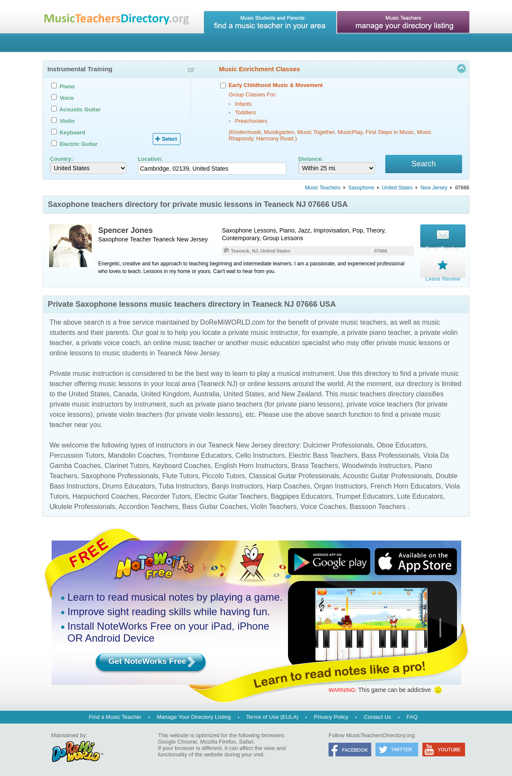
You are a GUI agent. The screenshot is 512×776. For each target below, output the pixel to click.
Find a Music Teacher (115, 716)
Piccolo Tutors (223, 475)
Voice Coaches (323, 506)
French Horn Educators (405, 485)
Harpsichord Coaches (105, 496)
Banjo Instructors (237, 485)
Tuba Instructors (183, 485)
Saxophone (361, 189)
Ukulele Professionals (82, 506)
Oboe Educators (401, 444)
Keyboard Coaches (182, 465)
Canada (125, 393)
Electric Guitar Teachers (231, 496)
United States (397, 189)
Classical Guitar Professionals (294, 475)
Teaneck (164, 240)
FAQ (412, 716)
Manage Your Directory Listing (193, 716)
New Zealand (301, 393)
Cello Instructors (260, 455)
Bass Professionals (390, 455)
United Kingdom (165, 393)
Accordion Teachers (148, 506)
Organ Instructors (340, 485)
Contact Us (377, 716)
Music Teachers (322, 189)
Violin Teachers (273, 506)
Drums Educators (128, 485)
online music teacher (184, 342)
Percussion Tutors (76, 455)
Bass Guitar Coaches (214, 506)
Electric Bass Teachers (323, 455)
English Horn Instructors (251, 465)
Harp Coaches (288, 485)
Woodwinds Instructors (376, 465)
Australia (206, 393)
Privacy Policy (331, 716)
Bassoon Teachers (378, 506)
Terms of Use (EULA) (272, 716)
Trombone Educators (200, 455)
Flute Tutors (180, 475)
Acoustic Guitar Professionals (387, 475)
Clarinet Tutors (127, 465)
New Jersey (434, 189)
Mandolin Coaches (136, 455)
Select (169, 139)
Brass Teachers (314, 465)
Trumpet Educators (364, 496)
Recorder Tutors (166, 496)
